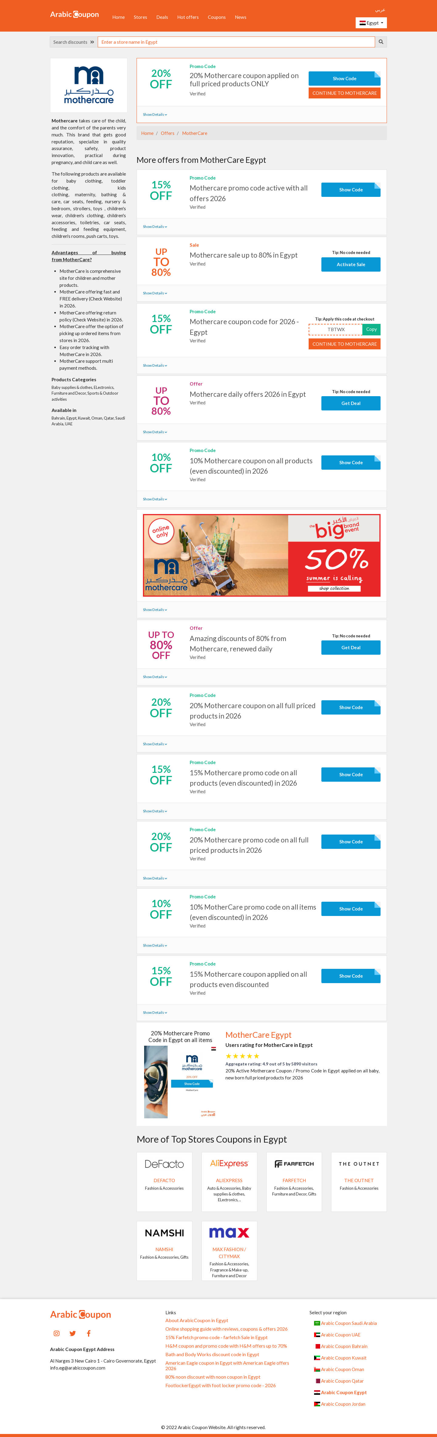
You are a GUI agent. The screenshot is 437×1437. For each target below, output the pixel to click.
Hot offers (188, 17)
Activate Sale (351, 264)
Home (118, 17)
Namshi (164, 1249)
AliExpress (229, 1180)
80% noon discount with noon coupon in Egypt (212, 1377)
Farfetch (294, 1180)
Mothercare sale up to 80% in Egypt (244, 255)
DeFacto (164, 1180)
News (240, 17)
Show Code (345, 78)
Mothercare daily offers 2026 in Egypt (248, 394)
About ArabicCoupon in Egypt (196, 1320)
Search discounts (73, 42)
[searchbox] (236, 41)
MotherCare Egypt (258, 1035)
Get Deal (351, 403)
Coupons (217, 17)
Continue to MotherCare (345, 93)
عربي (380, 9)
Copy (371, 329)
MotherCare (194, 133)
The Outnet (359, 1180)
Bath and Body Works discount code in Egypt (212, 1354)
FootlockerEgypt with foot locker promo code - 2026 (220, 1385)
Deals (162, 17)
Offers (167, 133)
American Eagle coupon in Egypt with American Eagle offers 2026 (227, 1365)
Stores (140, 17)
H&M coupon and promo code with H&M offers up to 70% (226, 1346)
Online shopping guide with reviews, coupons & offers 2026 (226, 1329)
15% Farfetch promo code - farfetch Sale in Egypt (216, 1337)
